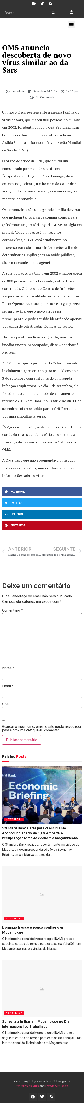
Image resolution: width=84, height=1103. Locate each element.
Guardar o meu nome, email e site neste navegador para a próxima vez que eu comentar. (41, 728)
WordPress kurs (27, 1086)
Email (7, 686)
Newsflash (14, 819)
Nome (8, 668)
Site (5, 704)
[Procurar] (53, 12)
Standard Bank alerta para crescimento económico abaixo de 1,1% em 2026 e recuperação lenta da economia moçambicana (40, 833)
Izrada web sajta (56, 1086)
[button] (71, 24)
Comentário (12, 610)
